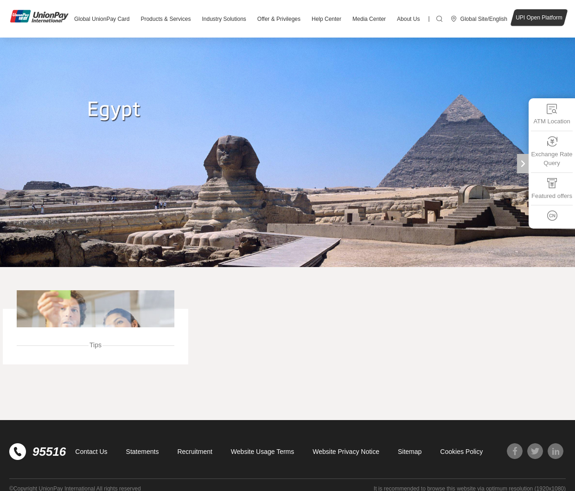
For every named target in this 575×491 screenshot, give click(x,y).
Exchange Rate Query (552, 150)
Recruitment (194, 451)
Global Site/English (483, 19)
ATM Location (551, 114)
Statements (142, 451)
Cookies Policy (461, 451)
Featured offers (551, 188)
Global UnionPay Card (101, 19)
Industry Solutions (224, 19)
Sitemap (410, 451)
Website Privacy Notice (346, 451)
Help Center (326, 19)
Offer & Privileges (278, 19)
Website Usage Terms (262, 451)
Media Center (369, 19)
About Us (408, 19)
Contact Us (91, 451)
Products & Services (166, 19)
